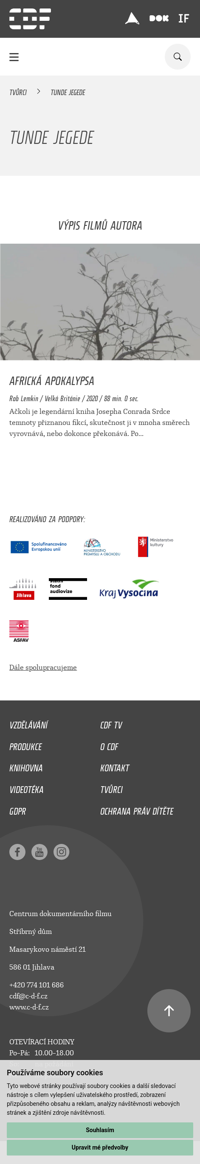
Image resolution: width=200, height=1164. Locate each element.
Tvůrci (18, 91)
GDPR (17, 809)
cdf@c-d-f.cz (28, 996)
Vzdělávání (28, 723)
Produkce (25, 745)
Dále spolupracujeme (43, 668)
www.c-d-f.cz (29, 1007)
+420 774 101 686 (36, 985)
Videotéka (26, 787)
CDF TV (111, 723)
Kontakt (114, 766)
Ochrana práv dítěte (136, 809)
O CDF (109, 745)
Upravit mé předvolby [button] (100, 1147)
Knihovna (26, 766)
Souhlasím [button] (100, 1130)
